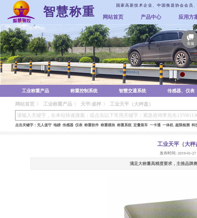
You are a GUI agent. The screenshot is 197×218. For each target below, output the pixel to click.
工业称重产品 (35, 90)
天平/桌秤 (91, 104)
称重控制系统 (84, 90)
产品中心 (151, 17)
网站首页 (113, 17)
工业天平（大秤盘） (131, 104)
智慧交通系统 (132, 90)
